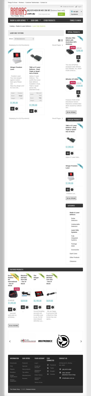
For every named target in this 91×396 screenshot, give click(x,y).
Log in (36, 363)
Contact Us (43, 2)
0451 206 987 (45, 10)
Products (16, 269)
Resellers (13, 372)
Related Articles (30, 389)
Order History (38, 375)
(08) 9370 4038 (66, 369)
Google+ (52, 371)
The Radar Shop (15, 389)
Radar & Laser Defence (18, 20)
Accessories (75, 250)
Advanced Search (37, 378)
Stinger (20, 95)
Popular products (74, 119)
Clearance (73, 261)
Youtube (52, 374)
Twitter (52, 368)
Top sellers (25, 372)
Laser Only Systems (39, 26)
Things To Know (12, 2)
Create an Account (37, 366)
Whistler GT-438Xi (72, 79)
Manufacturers (26, 375)
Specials (24, 366)
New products (26, 369)
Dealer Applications (13, 376)
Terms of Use (38, 382)
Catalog (12, 26)
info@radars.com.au (68, 378)
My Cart (76, 11)
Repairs (12, 369)
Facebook (53, 365)
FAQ (11, 366)
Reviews (21, 2)
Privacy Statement (13, 380)
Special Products (74, 32)
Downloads (13, 363)
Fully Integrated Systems (74, 238)
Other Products (49, 20)
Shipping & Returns (38, 371)
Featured (25, 363)
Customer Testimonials (32, 2)
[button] (61, 14)
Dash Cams (35, 20)
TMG (40, 98)
